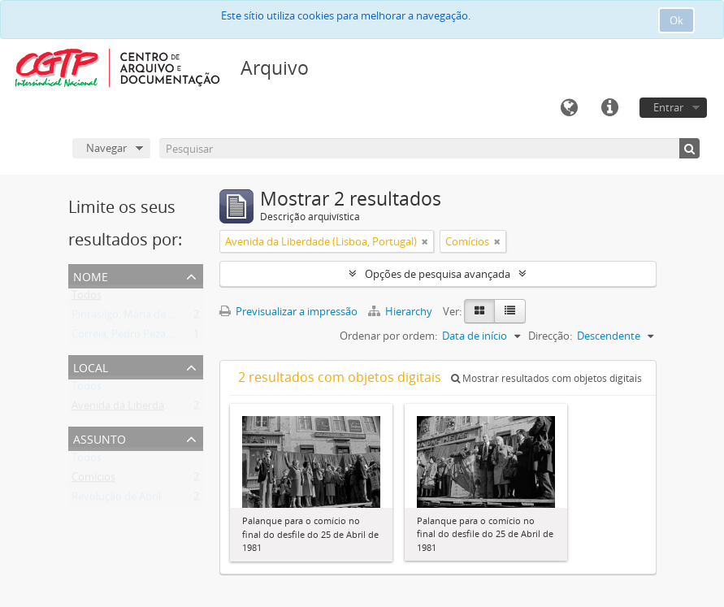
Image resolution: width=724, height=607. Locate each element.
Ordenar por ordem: (388, 335)
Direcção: (550, 335)
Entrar (668, 107)
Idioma (568, 108)
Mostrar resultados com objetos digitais (546, 378)
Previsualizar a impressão (288, 311)
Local (90, 366)
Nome (90, 275)
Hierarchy (401, 311)
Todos (87, 298)
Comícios (93, 480)
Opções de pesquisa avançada (437, 274)
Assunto (99, 438)
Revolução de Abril (116, 499)
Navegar (106, 148)
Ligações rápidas (609, 108)
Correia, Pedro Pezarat (126, 337)
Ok (676, 20)
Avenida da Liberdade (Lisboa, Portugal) (167, 408)
